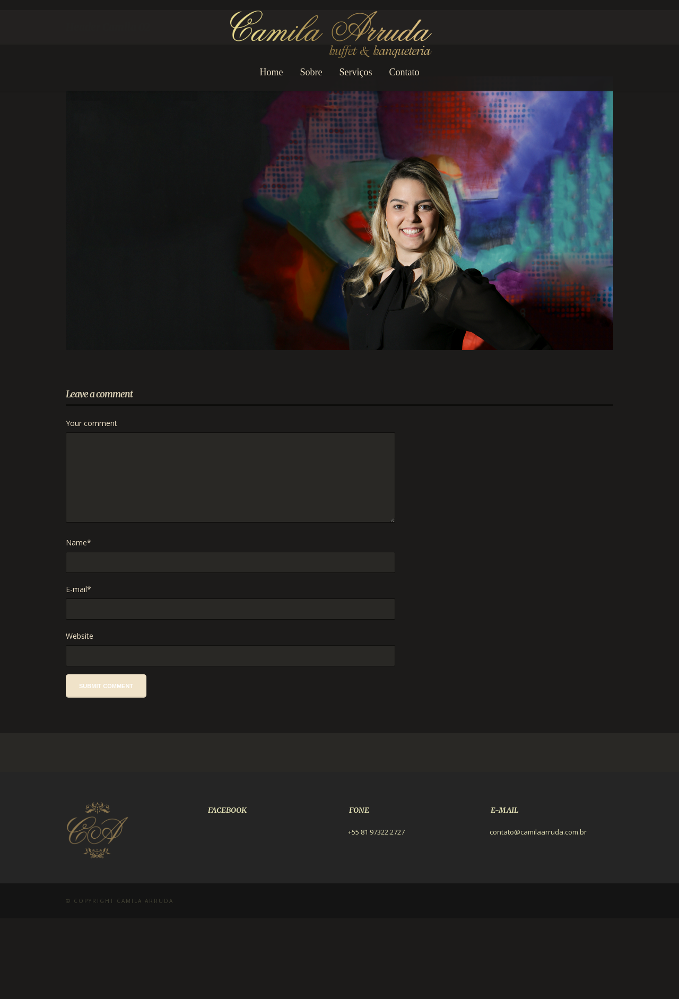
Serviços (356, 72)
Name (78, 623)
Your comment (91, 504)
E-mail (78, 670)
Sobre (311, 72)
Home (271, 72)
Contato (404, 72)
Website (79, 716)
